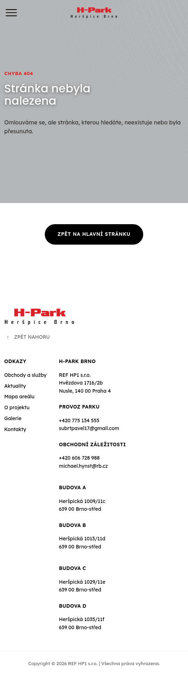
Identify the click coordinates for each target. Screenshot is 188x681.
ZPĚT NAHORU (27, 336)
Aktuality (15, 386)
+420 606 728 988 (79, 458)
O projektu (16, 407)
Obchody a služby (25, 375)
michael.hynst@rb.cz (83, 466)
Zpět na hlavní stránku (94, 234)
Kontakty (15, 429)
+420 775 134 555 (79, 420)
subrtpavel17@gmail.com (89, 428)
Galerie (13, 418)
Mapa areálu (19, 396)
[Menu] (11, 12)
